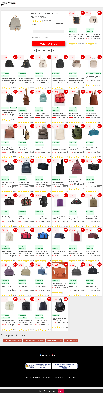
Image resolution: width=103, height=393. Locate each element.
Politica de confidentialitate (52, 377)
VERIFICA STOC (48, 43)
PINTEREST (57, 355)
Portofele (98, 3)
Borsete (89, 3)
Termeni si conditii (33, 377)
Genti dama (38, 3)
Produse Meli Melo (54, 341)
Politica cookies (70, 377)
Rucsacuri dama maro (12, 341)
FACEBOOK (45, 355)
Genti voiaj (79, 3)
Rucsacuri (60, 3)
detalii (82, 39)
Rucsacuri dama (71, 341)
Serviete (69, 3)
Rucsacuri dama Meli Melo (34, 341)
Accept (61, 391)
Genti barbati (49, 3)
